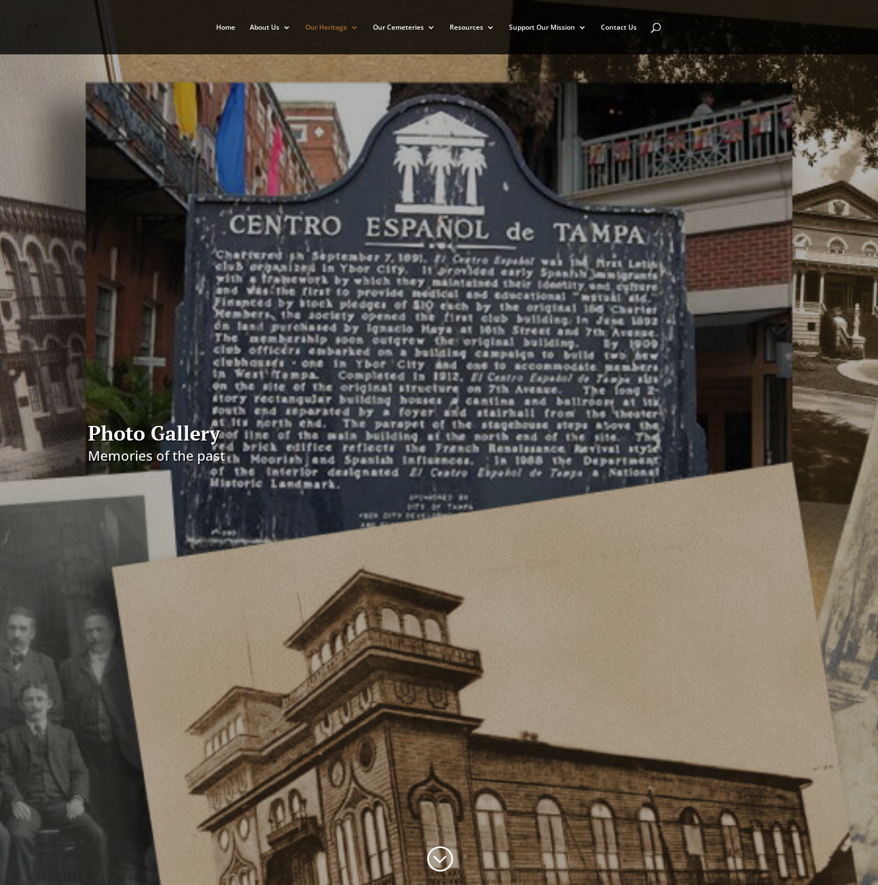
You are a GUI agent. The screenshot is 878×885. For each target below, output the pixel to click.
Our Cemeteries (398, 28)
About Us (264, 28)
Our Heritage (326, 28)
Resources (466, 28)
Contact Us (619, 28)
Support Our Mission (542, 28)
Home (225, 28)
